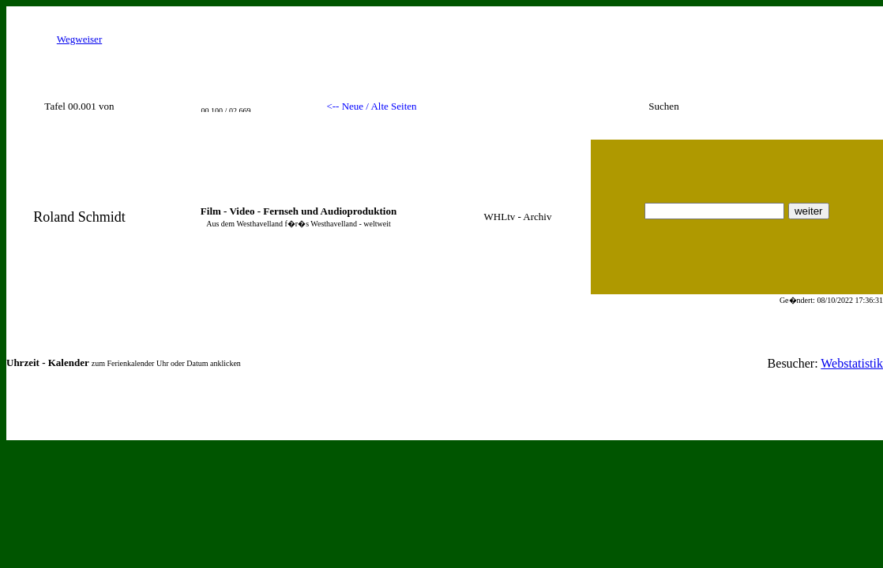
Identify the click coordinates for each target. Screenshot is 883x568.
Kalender (68, 362)
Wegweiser (79, 39)
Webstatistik (852, 363)
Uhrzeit (22, 362)
